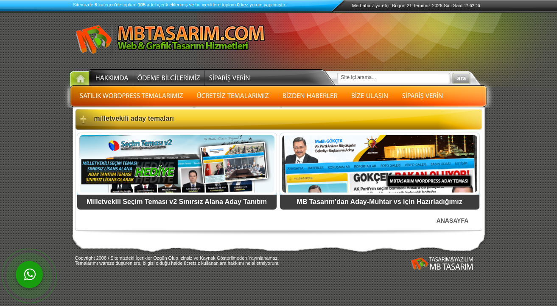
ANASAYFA (453, 220)
